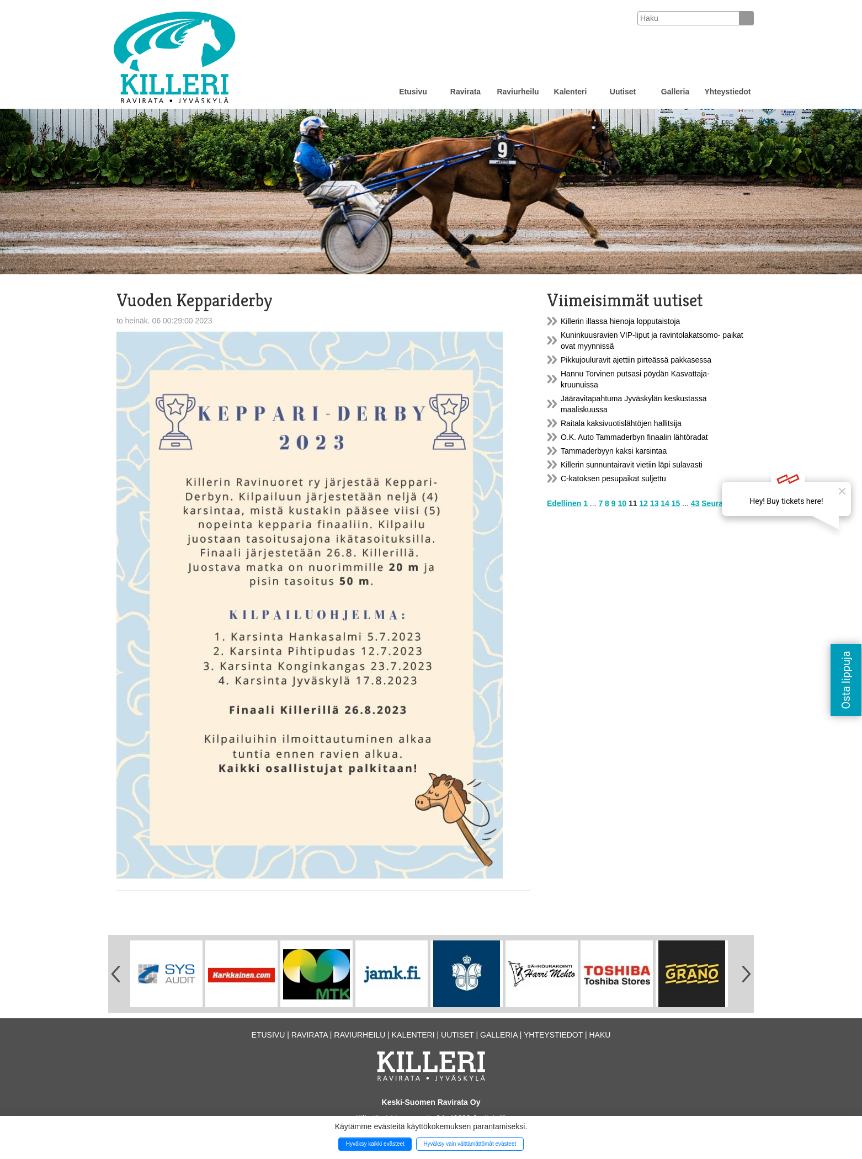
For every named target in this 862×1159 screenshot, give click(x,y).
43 (695, 503)
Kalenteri (570, 91)
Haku (599, 1034)
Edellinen (564, 503)
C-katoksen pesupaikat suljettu (613, 478)
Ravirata (465, 91)
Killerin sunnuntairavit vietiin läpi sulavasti (632, 464)
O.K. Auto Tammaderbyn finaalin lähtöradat (634, 437)
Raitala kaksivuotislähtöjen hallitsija (621, 423)
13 (654, 503)
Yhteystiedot (727, 91)
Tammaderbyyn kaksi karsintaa (614, 450)
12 (643, 503)
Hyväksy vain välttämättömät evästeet (469, 1144)
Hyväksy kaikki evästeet (375, 1144)
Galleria (675, 91)
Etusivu (413, 91)
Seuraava (718, 503)
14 (665, 503)
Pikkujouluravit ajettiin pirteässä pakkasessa (636, 359)
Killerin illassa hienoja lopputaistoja (620, 321)
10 (622, 503)
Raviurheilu (518, 91)
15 (676, 503)
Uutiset (623, 91)
